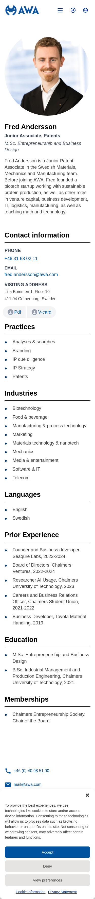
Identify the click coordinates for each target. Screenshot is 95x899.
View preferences (47, 880)
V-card (41, 312)
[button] (87, 795)
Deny (47, 866)
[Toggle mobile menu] (60, 10)
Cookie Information (31, 892)
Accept (47, 852)
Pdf (17, 312)
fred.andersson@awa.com (31, 274)
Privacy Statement (62, 892)
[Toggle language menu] (85, 10)
